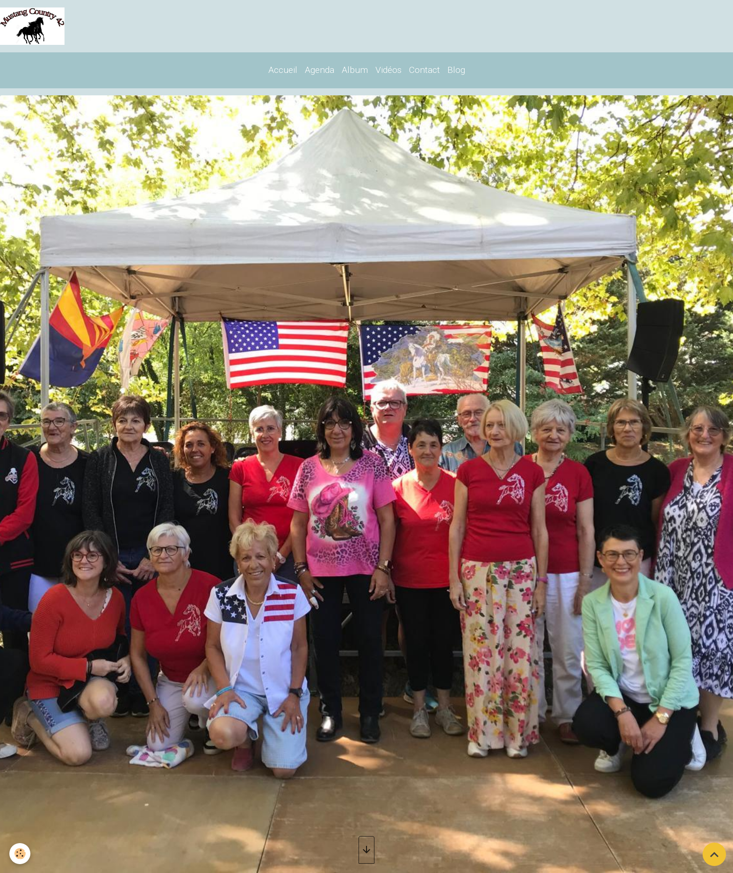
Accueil (282, 69)
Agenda (319, 69)
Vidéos (388, 69)
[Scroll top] (714, 854)
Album (355, 69)
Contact (424, 69)
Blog (456, 69)
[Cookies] (19, 853)
